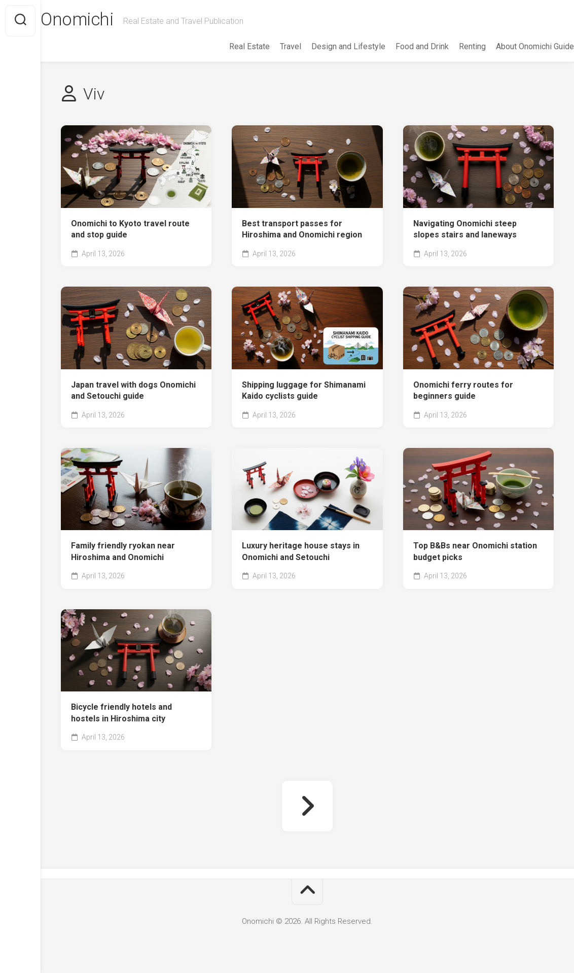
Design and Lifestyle (328, 46)
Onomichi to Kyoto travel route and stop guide (130, 229)
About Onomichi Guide (515, 46)
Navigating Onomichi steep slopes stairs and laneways (465, 229)
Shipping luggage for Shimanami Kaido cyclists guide (304, 390)
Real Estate (229, 46)
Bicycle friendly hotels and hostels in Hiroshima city (121, 712)
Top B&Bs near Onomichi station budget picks (475, 551)
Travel (270, 46)
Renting (452, 46)
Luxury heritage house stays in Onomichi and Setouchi (301, 551)
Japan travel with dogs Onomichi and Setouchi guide (133, 390)
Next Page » (307, 806)
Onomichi (98, 20)
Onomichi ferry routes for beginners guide (463, 390)
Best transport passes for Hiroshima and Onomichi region (302, 229)
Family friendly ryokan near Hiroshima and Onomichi (123, 551)
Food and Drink (401, 46)
